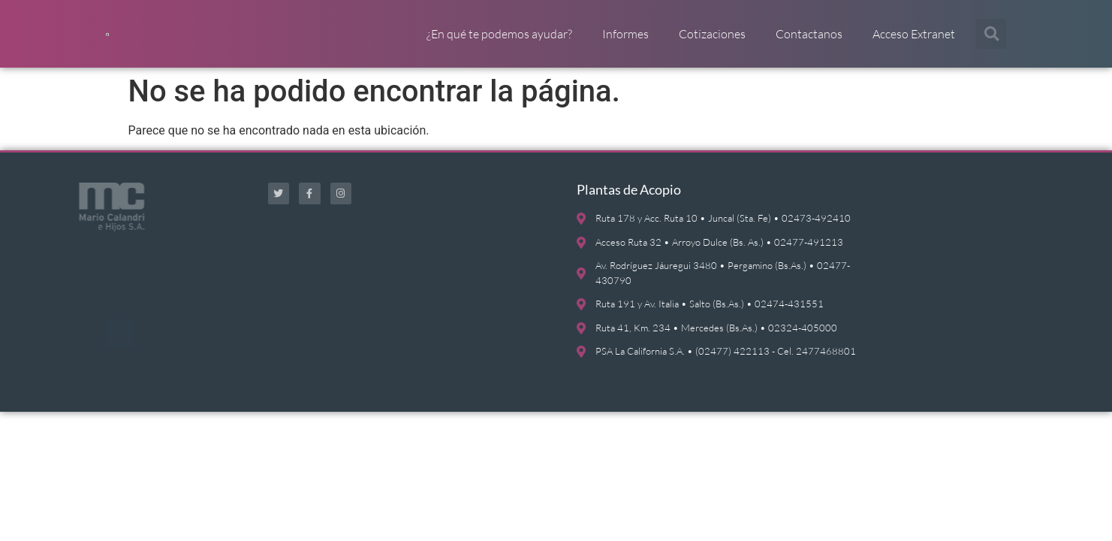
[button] (991, 41)
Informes (625, 41)
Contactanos (809, 41)
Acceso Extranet (913, 41)
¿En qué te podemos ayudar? (499, 41)
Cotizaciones (712, 41)
